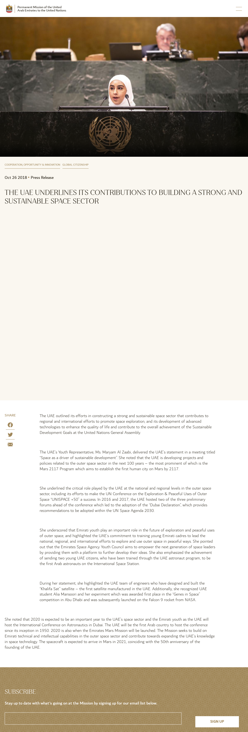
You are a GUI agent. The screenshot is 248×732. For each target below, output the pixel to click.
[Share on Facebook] (10, 426)
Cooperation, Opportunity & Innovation (32, 165)
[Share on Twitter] (10, 435)
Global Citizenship (75, 165)
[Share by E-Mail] (10, 445)
